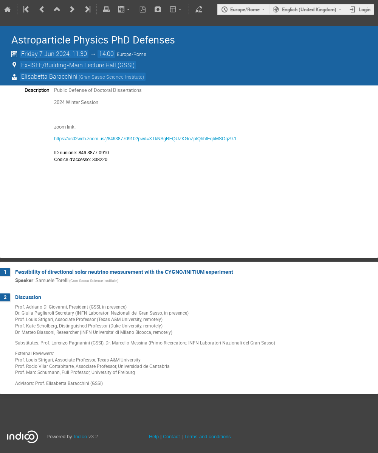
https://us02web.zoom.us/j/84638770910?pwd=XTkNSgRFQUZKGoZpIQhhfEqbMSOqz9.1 (145, 138)
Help (154, 436)
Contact (171, 436)
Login (364, 9)
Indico (80, 436)
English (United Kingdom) (309, 9)
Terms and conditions (207, 436)
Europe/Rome (245, 9)
